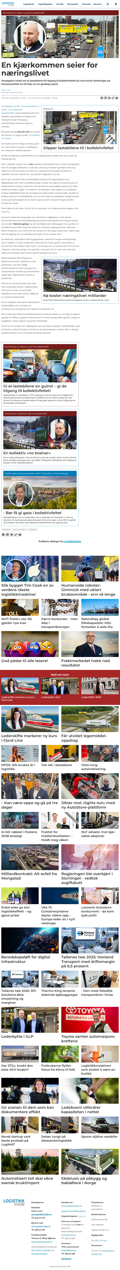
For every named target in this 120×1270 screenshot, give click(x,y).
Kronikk (60, 4)
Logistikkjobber (45, 4)
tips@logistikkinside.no (71, 1206)
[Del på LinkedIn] (105, 98)
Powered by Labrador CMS (60, 1266)
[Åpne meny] (116, 4)
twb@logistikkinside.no (41, 1241)
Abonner (98, 4)
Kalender (86, 4)
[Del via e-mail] (109, 98)
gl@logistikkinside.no (41, 1214)
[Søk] (108, 4)
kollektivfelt (19, 530)
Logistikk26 (28, 4)
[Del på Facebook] (101, 98)
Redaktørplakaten (39, 1253)
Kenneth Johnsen (99, 1240)
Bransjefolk (72, 4)
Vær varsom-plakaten (41, 1250)
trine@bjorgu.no (68, 1235)
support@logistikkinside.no (73, 1211)
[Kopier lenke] (113, 98)
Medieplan (66, 1259)
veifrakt (33, 530)
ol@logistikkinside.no (41, 1226)
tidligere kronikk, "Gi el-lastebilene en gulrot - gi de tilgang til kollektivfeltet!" (20, 109)
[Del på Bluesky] (116, 98)
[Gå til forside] (8, 4)
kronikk (6, 530)
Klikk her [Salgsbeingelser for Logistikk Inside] (82, 1216)
